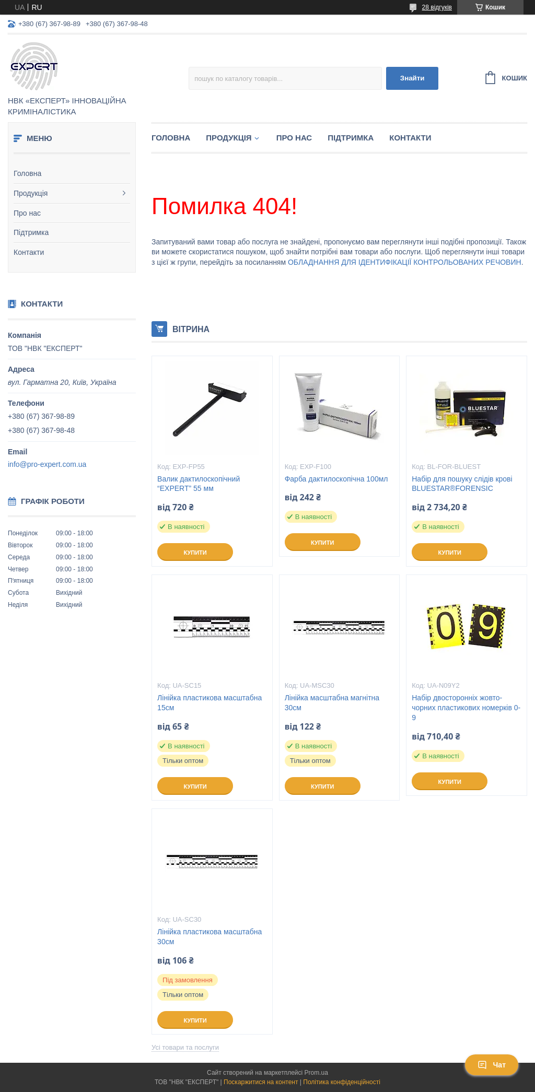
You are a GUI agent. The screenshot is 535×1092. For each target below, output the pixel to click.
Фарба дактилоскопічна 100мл (336, 479)
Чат (492, 1065)
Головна (27, 173)
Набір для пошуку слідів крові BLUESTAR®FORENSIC (462, 484)
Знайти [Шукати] (412, 78)
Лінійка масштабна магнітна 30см (332, 703)
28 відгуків (437, 7)
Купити (194, 552)
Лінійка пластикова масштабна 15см (209, 703)
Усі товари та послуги (185, 1047)
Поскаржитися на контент (261, 1082)
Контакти (29, 252)
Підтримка (31, 232)
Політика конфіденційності (341, 1082)
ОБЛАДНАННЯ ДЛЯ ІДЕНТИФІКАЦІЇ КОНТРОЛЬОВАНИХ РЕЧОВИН (404, 262)
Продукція (31, 193)
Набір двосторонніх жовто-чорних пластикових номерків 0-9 (466, 708)
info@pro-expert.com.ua (47, 464)
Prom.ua (316, 1072)
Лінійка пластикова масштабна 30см (209, 936)
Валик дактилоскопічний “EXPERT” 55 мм (198, 484)
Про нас (27, 213)
